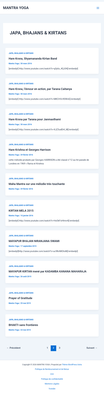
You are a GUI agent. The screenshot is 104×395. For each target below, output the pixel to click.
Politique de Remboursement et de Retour (52, 369)
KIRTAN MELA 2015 (21, 210)
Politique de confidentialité (52, 379)
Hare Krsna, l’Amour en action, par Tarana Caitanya (40, 89)
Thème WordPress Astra (72, 365)
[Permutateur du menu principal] (98, 8)
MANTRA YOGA (16, 8)
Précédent (13, 348)
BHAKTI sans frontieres (23, 325)
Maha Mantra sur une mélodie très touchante (37, 184)
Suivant (91, 348)
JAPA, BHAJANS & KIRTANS (21, 53)
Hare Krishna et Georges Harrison (30, 149)
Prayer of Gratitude (20, 298)
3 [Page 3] (59, 348)
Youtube (52, 389)
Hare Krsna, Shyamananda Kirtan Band (33, 58)
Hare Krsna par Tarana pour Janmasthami (35, 119)
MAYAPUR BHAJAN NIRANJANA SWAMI (34, 241)
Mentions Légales (52, 384)
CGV (52, 374)
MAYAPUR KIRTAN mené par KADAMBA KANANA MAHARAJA (47, 271)
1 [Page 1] (47, 348)
